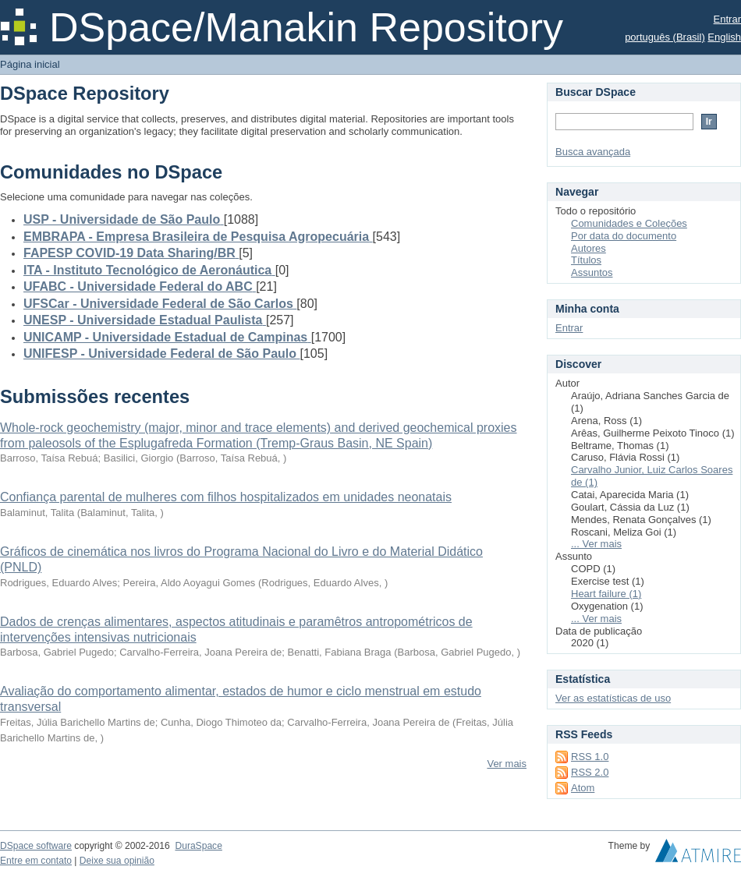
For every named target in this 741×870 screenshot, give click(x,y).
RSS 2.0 (589, 772)
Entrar (727, 19)
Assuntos (591, 272)
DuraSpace (198, 845)
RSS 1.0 (589, 756)
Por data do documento (623, 236)
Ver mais (506, 763)
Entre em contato (36, 860)
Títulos (586, 260)
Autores (588, 248)
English (724, 37)
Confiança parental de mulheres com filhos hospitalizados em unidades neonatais (226, 497)
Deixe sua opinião (117, 860)
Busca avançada (592, 151)
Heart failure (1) (606, 593)
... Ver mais (596, 544)
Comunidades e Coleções (629, 223)
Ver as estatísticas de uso (613, 698)
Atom (582, 788)
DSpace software (36, 845)
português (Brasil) (665, 37)
